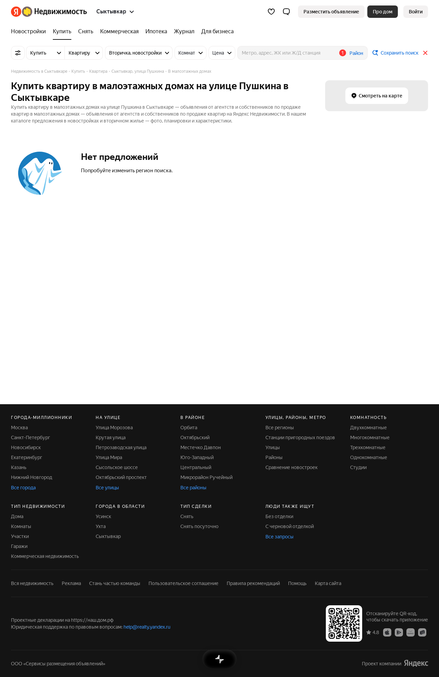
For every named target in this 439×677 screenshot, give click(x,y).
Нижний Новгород (31, 477)
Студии (358, 467)
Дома (17, 516)
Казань (18, 467)
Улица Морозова (114, 427)
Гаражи (19, 546)
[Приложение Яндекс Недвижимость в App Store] (387, 632)
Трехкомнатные (367, 447)
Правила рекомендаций (253, 583)
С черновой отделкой (289, 526)
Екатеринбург (26, 457)
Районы (274, 457)
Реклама (71, 583)
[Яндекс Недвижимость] (54, 12)
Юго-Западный (197, 457)
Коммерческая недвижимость (45, 556)
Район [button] (356, 53)
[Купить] (62, 31)
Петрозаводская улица (121, 447)
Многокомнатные (370, 437)
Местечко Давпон (200, 447)
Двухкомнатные (368, 427)
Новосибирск (26, 447)
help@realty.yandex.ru (146, 627)
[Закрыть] (425, 53)
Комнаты (21, 526)
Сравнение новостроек (291, 467)
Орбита (188, 427)
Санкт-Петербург (30, 437)
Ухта (101, 526)
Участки (20, 536)
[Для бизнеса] (216, 31)
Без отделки (279, 516)
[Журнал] (184, 31)
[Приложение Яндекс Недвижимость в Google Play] (399, 632)
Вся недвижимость (32, 583)
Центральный (195, 467)
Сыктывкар (108, 536)
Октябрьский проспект (121, 477)
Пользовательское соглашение (183, 583)
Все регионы (279, 427)
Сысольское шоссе (117, 467)
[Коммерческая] (119, 31)
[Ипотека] (156, 31)
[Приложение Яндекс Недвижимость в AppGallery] (410, 632)
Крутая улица (111, 437)
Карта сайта (328, 583)
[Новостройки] (30, 31)
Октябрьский (195, 437)
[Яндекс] (16, 12)
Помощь (297, 583)
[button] (286, 11)
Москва (19, 427)
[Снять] (86, 31)
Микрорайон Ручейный (206, 477)
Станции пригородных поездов (300, 437)
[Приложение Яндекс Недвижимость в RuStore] (422, 632)
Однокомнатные (368, 457)
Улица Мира (109, 457)
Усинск (103, 516)
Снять (186, 516)
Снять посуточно (199, 526)
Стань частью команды (114, 583)
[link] (415, 11)
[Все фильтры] (18, 53)
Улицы (272, 447)
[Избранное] (271, 11)
